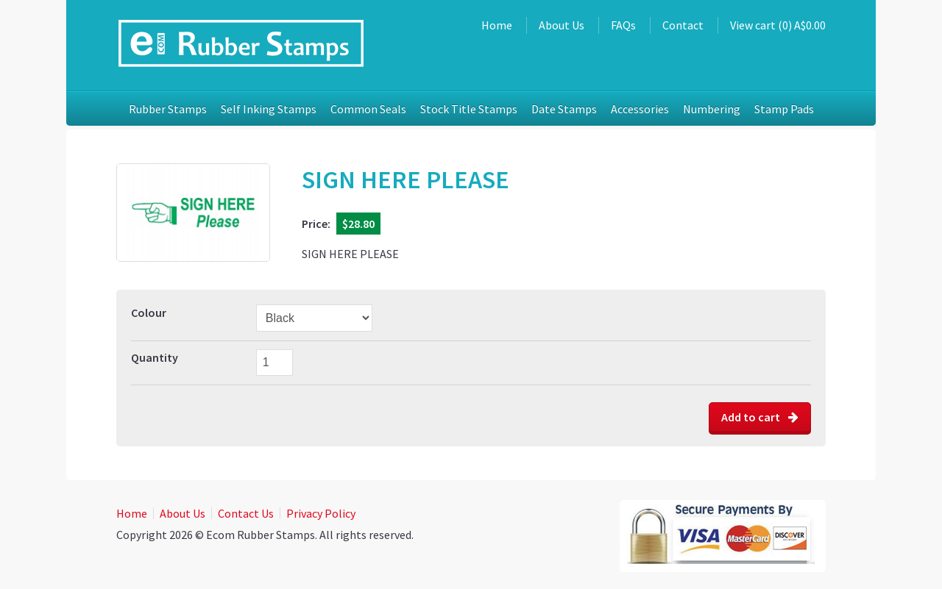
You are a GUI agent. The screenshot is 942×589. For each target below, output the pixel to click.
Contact (683, 25)
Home (496, 25)
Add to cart (759, 417)
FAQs (623, 25)
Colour (148, 312)
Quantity (154, 357)
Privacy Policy (320, 513)
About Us (561, 25)
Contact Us (246, 513)
